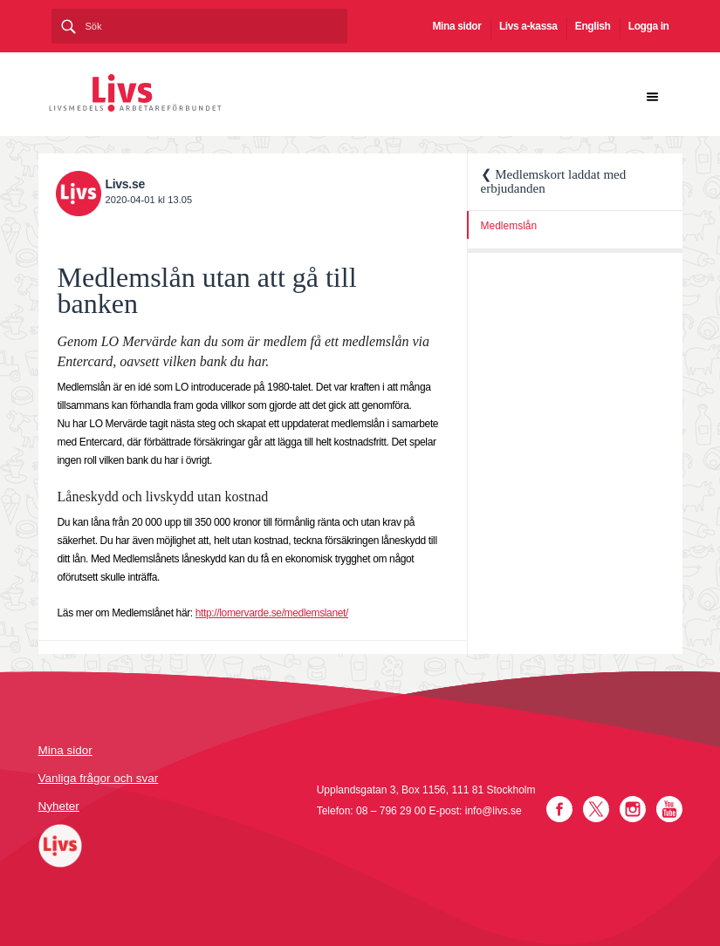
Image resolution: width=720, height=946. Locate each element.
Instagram (633, 809)
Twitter (596, 809)
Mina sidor (457, 26)
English (593, 26)
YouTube (669, 809)
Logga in (648, 26)
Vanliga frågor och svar (98, 778)
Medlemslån (509, 226)
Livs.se (125, 184)
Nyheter (58, 806)
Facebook (559, 809)
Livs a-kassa (528, 26)
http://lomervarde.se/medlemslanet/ (271, 613)
